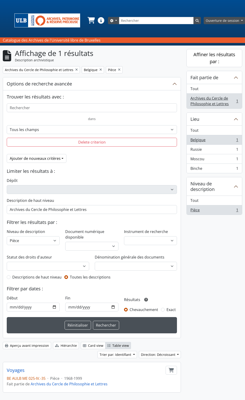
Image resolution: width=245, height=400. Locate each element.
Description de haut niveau (30, 200)
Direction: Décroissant (158, 354)
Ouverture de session (223, 20)
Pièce (214, 211)
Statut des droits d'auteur (29, 257)
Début (12, 298)
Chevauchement (144, 309)
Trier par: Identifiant (116, 354)
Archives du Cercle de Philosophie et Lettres (69, 384)
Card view (93, 345)
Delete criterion (92, 142)
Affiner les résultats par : (214, 58)
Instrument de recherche (146, 231)
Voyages (16, 370)
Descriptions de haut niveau (37, 277)
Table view (118, 345)
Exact (171, 309)
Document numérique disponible (84, 234)
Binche (214, 169)
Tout (194, 88)
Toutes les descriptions (90, 277)
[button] (91, 20)
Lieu (194, 119)
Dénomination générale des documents (129, 257)
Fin (67, 298)
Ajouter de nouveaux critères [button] (35, 158)
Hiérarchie (66, 345)
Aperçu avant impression (27, 345)
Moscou (214, 160)
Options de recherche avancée (39, 84)
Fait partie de (204, 77)
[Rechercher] (156, 20)
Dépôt (12, 180)
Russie (214, 150)
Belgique (214, 141)
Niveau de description (26, 231)
